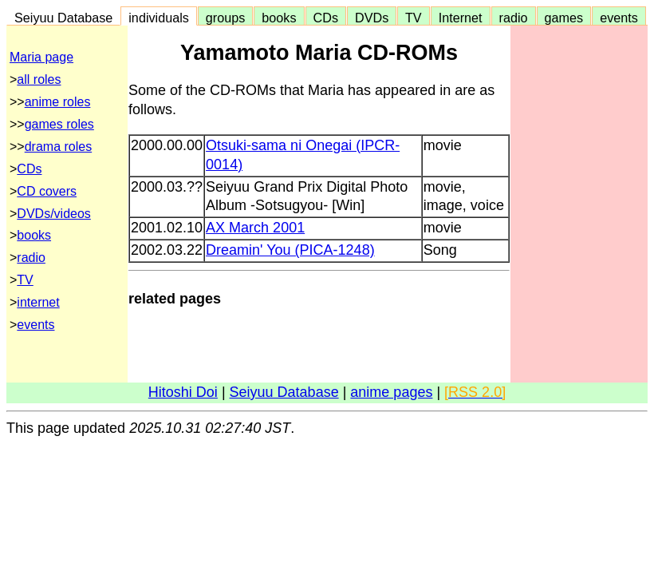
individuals (158, 17)
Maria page (41, 57)
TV (413, 17)
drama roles (58, 146)
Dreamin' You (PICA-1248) (290, 250)
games (564, 17)
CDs (325, 17)
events (619, 17)
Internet (460, 17)
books (278, 17)
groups (226, 17)
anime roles (58, 102)
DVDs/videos (53, 213)
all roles (39, 79)
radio (513, 17)
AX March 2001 (255, 228)
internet (38, 302)
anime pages (391, 392)
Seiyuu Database (63, 17)
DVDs (372, 17)
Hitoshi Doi (183, 392)
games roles (59, 124)
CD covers (47, 191)
